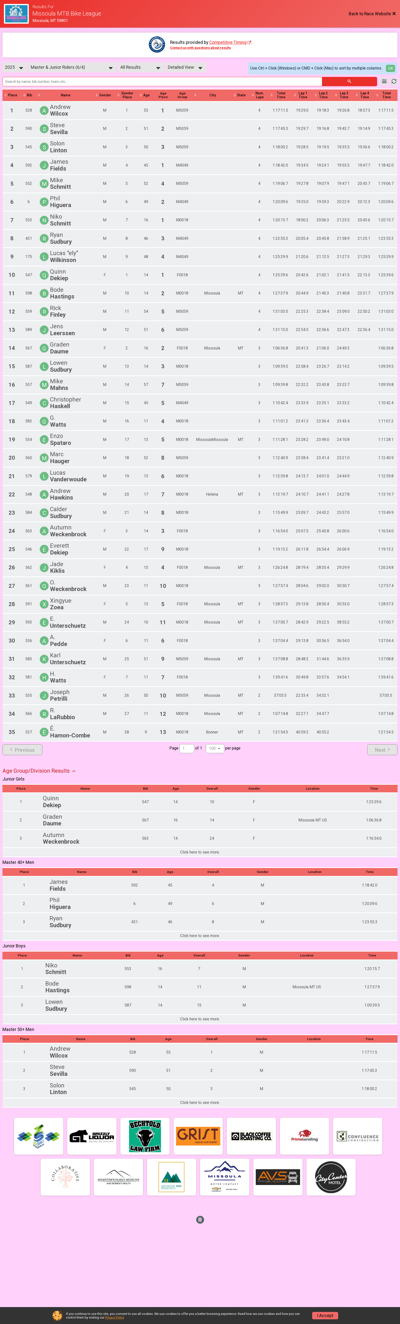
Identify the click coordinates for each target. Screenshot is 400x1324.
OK (390, 68)
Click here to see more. (200, 852)
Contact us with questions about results (200, 48)
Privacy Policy (114, 1317)
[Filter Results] (384, 81)
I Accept (325, 1315)
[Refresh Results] (394, 81)
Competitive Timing (227, 42)
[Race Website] (18, 14)
